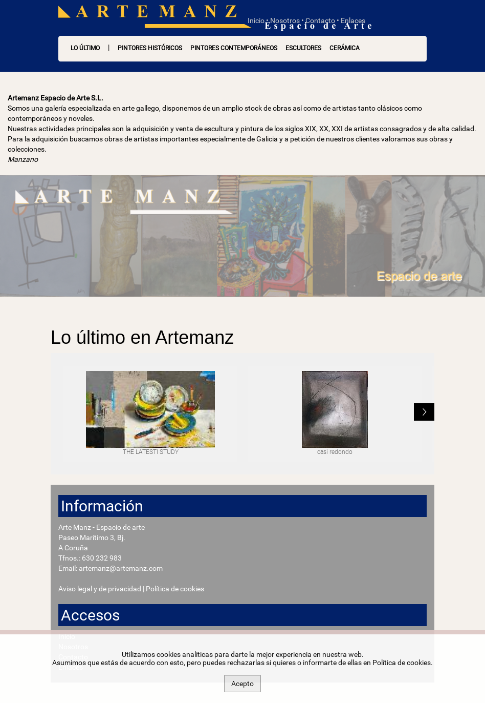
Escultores (303, 48)
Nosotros (285, 20)
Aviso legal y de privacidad (99, 589)
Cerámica (344, 48)
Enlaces (353, 20)
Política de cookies (175, 589)
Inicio (256, 20)
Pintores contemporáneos (233, 48)
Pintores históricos (150, 48)
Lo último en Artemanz (142, 337)
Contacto (320, 20)
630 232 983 (102, 558)
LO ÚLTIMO (85, 48)
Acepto (242, 683)
